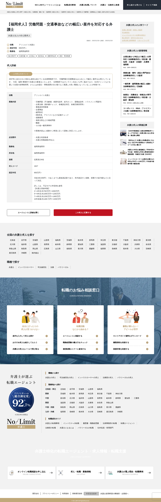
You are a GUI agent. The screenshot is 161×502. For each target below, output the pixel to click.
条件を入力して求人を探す (23, 335)
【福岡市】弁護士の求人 (68, 11)
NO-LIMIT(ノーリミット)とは (46, 5)
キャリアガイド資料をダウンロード (127, 335)
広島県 (46, 248)
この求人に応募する (83, 212)
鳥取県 (24, 248)
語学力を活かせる (137, 37)
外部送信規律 (93, 492)
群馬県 (91, 239)
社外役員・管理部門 (105, 427)
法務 (52, 267)
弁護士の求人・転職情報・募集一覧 (34, 11)
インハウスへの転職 (71, 423)
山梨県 (35, 244)
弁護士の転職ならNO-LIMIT (15, 11)
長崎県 (114, 248)
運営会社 (33, 492)
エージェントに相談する (72, 335)
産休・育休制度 (64, 55)
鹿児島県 (12, 252)
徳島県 (69, 248)
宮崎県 (148, 248)
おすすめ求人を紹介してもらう (25, 342)
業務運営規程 (79, 492)
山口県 (58, 248)
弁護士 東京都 (126, 29)
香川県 (80, 248)
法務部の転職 (50, 427)
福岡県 (103, 248)
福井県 (24, 244)
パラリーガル (63, 267)
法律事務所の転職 (110, 423)
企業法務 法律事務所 (129, 40)
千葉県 (125, 239)
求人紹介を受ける (133, 5)
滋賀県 (103, 244)
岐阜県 (58, 244)
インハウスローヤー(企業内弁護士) (134, 35)
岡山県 (35, 248)
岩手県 (24, 239)
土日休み (32, 55)
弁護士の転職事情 (52, 423)
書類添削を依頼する (121, 342)
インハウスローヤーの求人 (88, 377)
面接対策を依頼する (121, 348)
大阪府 (125, 244)
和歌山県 (12, 248)
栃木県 (80, 239)
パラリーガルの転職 (86, 427)
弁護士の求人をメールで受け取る (26, 348)
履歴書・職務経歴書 (91, 423)
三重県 (91, 244)
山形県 (46, 239)
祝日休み (41, 55)
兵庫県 (137, 244)
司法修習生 (126, 32)
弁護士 (11, 267)
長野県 (46, 244)
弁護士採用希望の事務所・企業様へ (117, 492)
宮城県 (35, 239)
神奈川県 (137, 239)
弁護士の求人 (50, 377)
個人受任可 (12, 55)
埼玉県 (103, 239)
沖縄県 (24, 252)
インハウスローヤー (26, 267)
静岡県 (69, 244)
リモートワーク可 (143, 40)
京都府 (114, 244)
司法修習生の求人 (67, 377)
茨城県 (69, 239)
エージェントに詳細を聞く (28, 212)
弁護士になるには (67, 427)
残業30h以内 (52, 55)
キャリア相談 (151, 5)
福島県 (58, 239)
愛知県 (80, 244)
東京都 (114, 239)
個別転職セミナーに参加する (74, 348)
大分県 (137, 248)
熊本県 (125, 248)
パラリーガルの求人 (125, 377)
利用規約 (66, 492)
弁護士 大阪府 (137, 29)
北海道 (12, 239)
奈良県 (148, 244)
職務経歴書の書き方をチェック (75, 342)
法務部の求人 (108, 377)
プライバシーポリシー (50, 492)
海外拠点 (35, 252)
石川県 (12, 244)
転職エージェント (128, 423)
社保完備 (22, 55)
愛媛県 (91, 248)
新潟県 (148, 239)
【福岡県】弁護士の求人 (52, 11)
